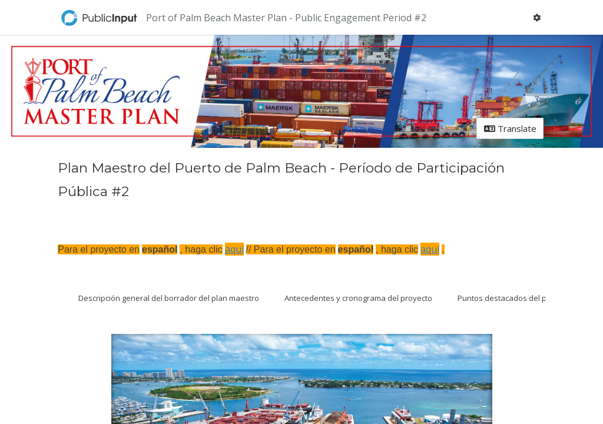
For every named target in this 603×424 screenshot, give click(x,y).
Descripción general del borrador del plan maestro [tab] (168, 298)
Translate (510, 128)
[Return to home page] (100, 18)
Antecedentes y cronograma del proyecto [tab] (358, 298)
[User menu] (537, 17)
